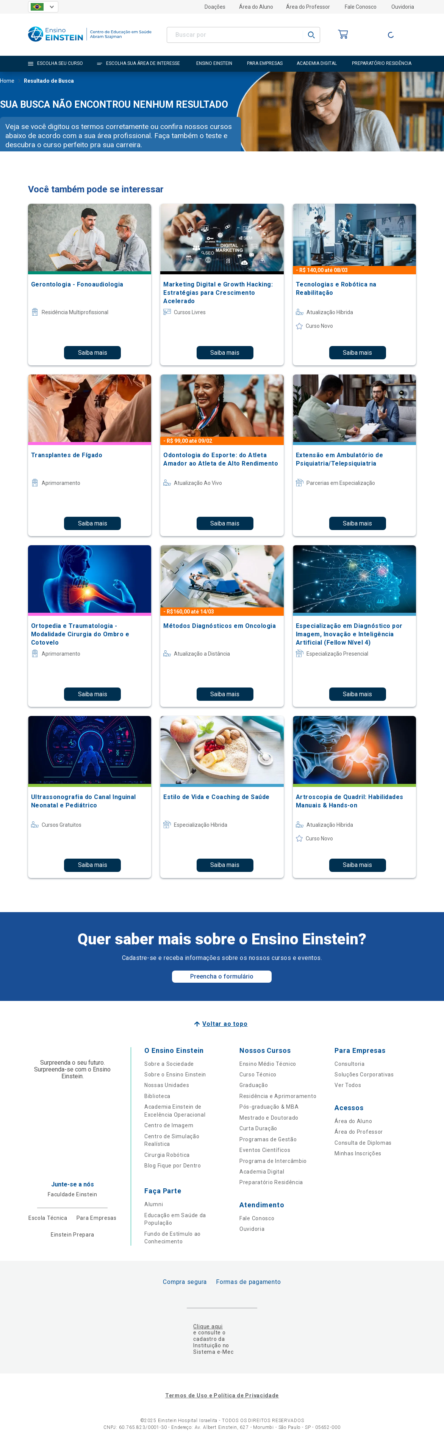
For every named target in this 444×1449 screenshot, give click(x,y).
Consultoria (350, 1064)
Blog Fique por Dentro (172, 1166)
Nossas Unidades (166, 1085)
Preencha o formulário (221, 976)
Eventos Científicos (264, 1150)
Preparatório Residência (271, 1182)
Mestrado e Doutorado (269, 1118)
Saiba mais (92, 352)
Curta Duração (258, 1128)
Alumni (153, 1204)
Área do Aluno (256, 6)
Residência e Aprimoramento (277, 1096)
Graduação (253, 1085)
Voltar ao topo (224, 1023)
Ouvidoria (402, 6)
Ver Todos (348, 1085)
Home (7, 82)
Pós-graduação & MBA (269, 1107)
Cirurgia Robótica (167, 1155)
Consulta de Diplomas (363, 1143)
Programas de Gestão (268, 1139)
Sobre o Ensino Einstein (175, 1074)
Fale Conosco (361, 6)
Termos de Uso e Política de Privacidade (222, 1395)
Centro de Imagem (168, 1125)
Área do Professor (308, 6)
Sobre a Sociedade (169, 1064)
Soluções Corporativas (364, 1074)
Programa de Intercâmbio (273, 1161)
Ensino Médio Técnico (267, 1064)
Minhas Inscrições (358, 1153)
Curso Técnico (258, 1074)
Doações (215, 6)
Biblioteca (157, 1096)
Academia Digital (261, 1172)
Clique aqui (207, 1326)
